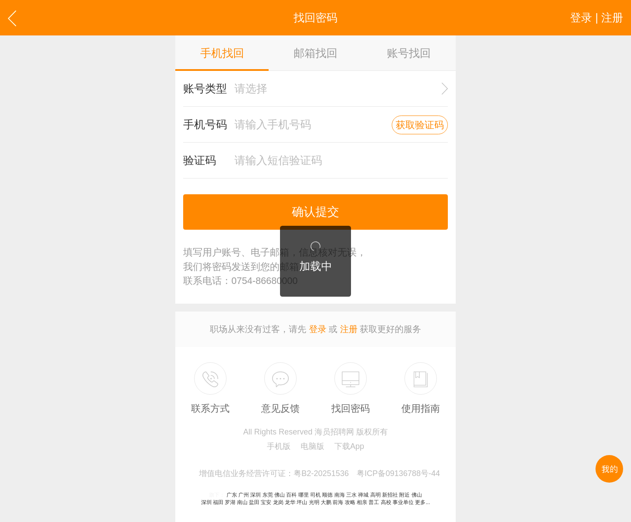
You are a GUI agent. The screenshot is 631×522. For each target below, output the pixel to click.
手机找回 (222, 53)
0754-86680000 (264, 280)
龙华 (290, 502)
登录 (317, 329)
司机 (315, 495)
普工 (374, 502)
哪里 (303, 495)
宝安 (266, 502)
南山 (242, 502)
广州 (243, 495)
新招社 (390, 495)
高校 (386, 502)
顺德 (327, 495)
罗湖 (230, 502)
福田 (218, 502)
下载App (349, 446)
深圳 (255, 495)
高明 (375, 495)
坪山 (302, 502)
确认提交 (315, 211)
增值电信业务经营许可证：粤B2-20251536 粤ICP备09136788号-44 (319, 473)
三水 (351, 495)
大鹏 (326, 502)
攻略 (350, 502)
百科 (291, 495)
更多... (422, 502)
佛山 (279, 495)
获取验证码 (420, 124)
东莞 (267, 495)
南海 (339, 495)
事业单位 (403, 502)
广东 (232, 495)
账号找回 (409, 53)
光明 (314, 502)
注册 (349, 329)
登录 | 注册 (596, 17)
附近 (404, 495)
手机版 (279, 446)
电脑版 (312, 446)
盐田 (254, 502)
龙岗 (278, 502)
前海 (338, 502)
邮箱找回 (315, 53)
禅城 (363, 495)
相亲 (362, 502)
